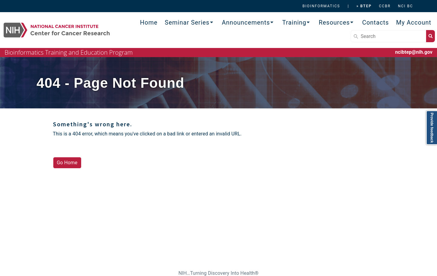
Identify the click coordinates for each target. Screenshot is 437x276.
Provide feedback (432, 128)
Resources (334, 22)
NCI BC (405, 6)
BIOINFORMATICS (321, 6)
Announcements (246, 22)
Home (148, 22)
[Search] (388, 36)
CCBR (385, 6)
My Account (413, 22)
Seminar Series (187, 22)
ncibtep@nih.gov (413, 52)
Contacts (375, 22)
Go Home (67, 162)
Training (294, 22)
